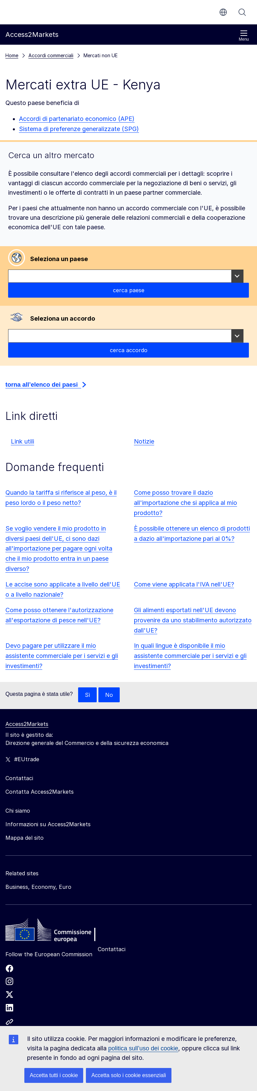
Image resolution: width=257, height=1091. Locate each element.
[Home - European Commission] (54, 931)
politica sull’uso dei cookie (143, 1048)
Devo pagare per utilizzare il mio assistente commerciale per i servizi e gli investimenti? (61, 655)
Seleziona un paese (59, 258)
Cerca (242, 12)
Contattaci (111, 949)
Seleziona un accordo (62, 318)
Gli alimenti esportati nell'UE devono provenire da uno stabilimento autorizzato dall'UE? (193, 620)
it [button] (223, 12)
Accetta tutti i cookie (54, 1075)
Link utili (22, 441)
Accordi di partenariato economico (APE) (77, 118)
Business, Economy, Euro (38, 886)
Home (11, 55)
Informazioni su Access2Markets (48, 824)
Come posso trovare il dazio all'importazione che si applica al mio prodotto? (185, 502)
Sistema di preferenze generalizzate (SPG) (79, 128)
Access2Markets (26, 724)
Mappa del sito (24, 837)
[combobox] (125, 276)
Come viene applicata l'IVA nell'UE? (184, 584)
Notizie (144, 441)
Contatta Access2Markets (39, 791)
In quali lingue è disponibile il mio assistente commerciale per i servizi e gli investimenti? (190, 655)
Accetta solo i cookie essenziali (128, 1075)
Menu (244, 36)
